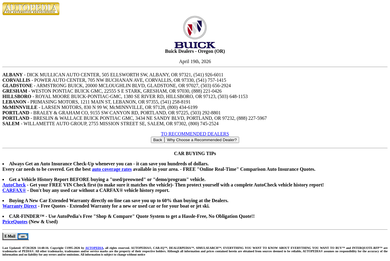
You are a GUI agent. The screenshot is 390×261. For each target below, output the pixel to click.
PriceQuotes (15, 221)
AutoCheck (14, 184)
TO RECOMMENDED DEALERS (195, 133)
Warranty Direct (19, 205)
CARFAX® (14, 190)
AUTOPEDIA (94, 248)
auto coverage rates (112, 169)
